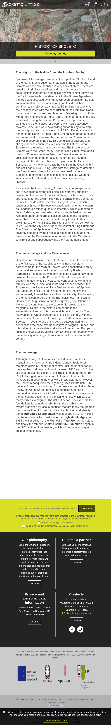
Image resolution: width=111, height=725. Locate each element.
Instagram (80, 629)
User (94, 4)
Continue (34, 583)
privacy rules (30, 518)
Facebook (72, 629)
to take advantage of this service (57, 522)
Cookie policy (61, 702)
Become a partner (76, 540)
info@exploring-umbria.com (76, 613)
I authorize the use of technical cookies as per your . (57, 526)
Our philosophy (34, 540)
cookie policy (82, 526)
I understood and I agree (55, 720)
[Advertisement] (55, 463)
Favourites (100, 4)
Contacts (76, 594)
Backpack (106, 4)
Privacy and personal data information (34, 598)
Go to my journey (55, 53)
